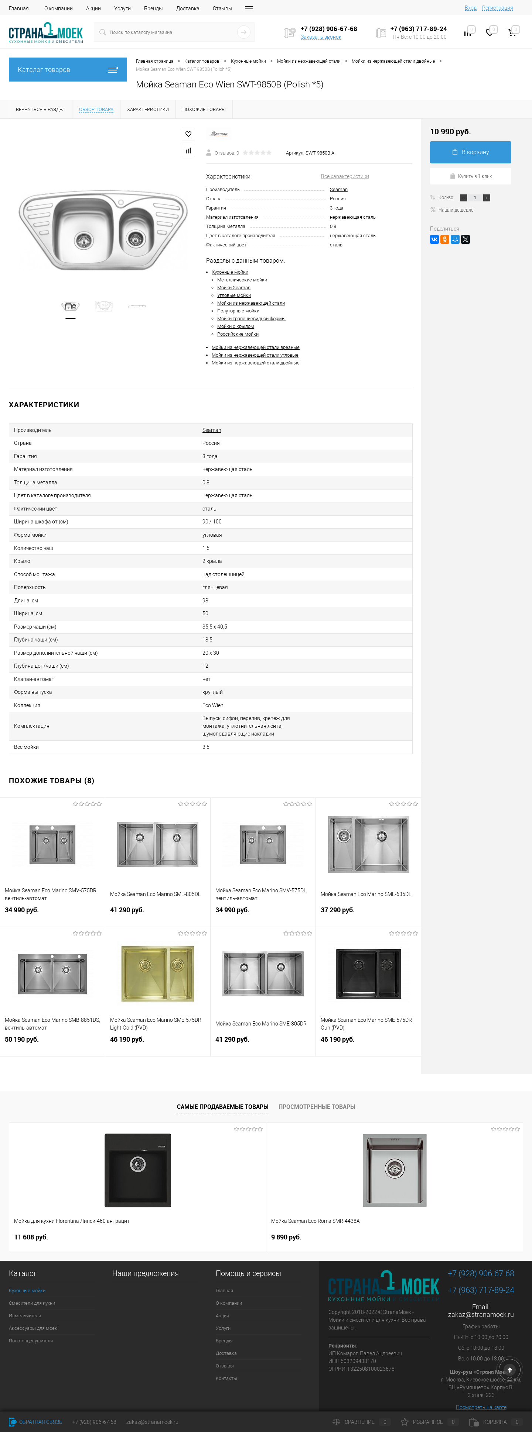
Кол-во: (447, 197)
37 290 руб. (368, 902)
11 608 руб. (31, 1223)
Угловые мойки (234, 295)
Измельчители (25, 1302)
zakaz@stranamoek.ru (481, 1301)
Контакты (226, 1364)
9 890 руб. (158, 1223)
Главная (19, 8)
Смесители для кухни (32, 1289)
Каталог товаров (68, 70)
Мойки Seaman (233, 287)
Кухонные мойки (230, 272)
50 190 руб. (52, 1032)
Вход (471, 8)
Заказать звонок (321, 37)
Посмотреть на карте (481, 1394)
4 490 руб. (292, 1224)
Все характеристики (345, 176)
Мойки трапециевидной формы (251, 318)
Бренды (153, 8)
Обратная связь (35, 1422)
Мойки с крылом (235, 326)
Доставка (188, 8)
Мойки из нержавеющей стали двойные (256, 363)
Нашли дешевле (452, 209)
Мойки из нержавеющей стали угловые (255, 355)
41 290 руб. (157, 902)
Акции (93, 8)
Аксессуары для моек (33, 1314)
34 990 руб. (52, 902)
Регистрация (497, 8)
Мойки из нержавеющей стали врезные (256, 347)
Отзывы (222, 8)
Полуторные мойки (238, 311)
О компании (58, 8)
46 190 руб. (157, 1032)
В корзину (471, 152)
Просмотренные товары (317, 1093)
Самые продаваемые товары (223, 1093)
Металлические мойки (242, 280)
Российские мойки (238, 334)
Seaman (339, 189)
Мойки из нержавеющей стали (251, 303)
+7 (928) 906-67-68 (481, 1260)
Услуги (122, 8)
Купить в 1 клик (471, 176)
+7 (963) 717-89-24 (481, 1276)
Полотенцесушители (31, 1327)
